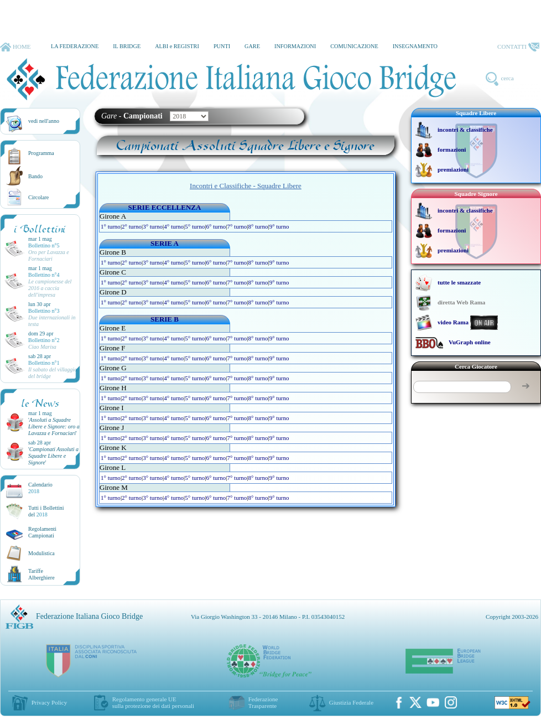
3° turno (153, 226)
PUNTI (222, 46)
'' (54, 426)
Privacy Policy (49, 702)
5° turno (195, 226)
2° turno (132, 226)
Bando (35, 176)
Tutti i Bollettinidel (46, 511)
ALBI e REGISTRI (177, 46)
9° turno (279, 226)
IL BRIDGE (127, 46)
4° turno (174, 226)
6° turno (216, 226)
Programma (41, 153)
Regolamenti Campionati (42, 532)
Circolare (38, 197)
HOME (15, 47)
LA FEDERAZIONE (74, 46)
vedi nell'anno (43, 121)
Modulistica (41, 553)
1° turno (111, 226)
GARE (252, 46)
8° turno (258, 226)
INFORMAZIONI (295, 46)
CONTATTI (518, 47)
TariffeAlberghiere (41, 574)
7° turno (237, 226)
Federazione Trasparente (263, 702)
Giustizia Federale (351, 702)
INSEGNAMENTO (415, 46)
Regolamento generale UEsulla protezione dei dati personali (153, 702)
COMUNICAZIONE (354, 46)
